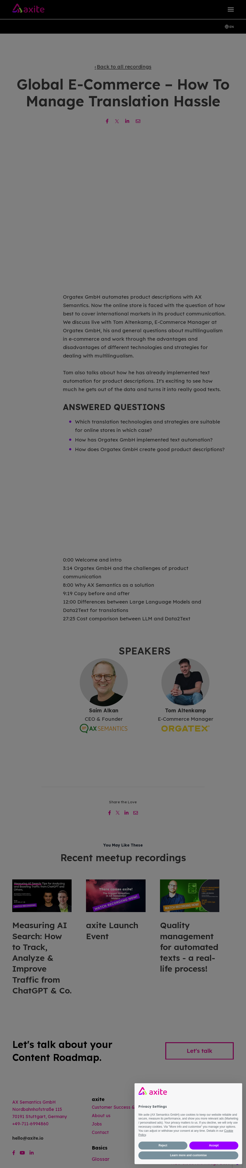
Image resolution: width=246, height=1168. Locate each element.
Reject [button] (163, 1145)
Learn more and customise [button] (188, 1155)
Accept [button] (214, 1145)
